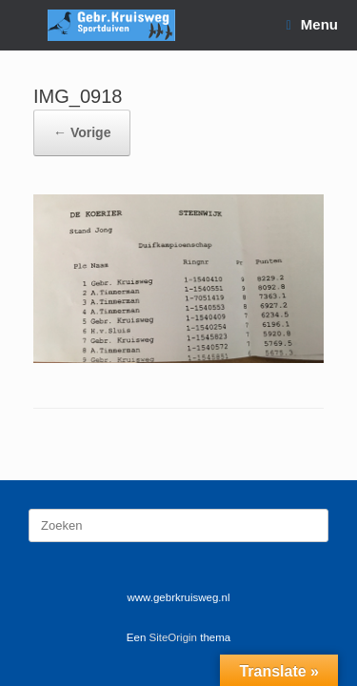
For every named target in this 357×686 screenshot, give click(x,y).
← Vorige (81, 132)
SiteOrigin (173, 637)
